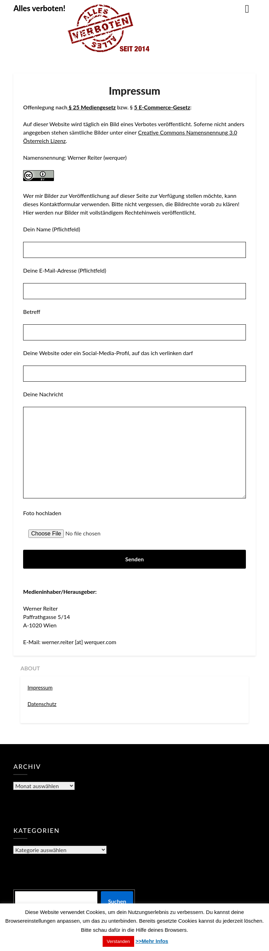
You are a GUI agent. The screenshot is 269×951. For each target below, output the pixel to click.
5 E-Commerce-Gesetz (162, 107)
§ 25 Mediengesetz (92, 107)
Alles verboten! (39, 8)
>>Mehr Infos (152, 941)
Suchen (117, 901)
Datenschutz (41, 704)
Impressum (40, 687)
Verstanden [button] (118, 941)
